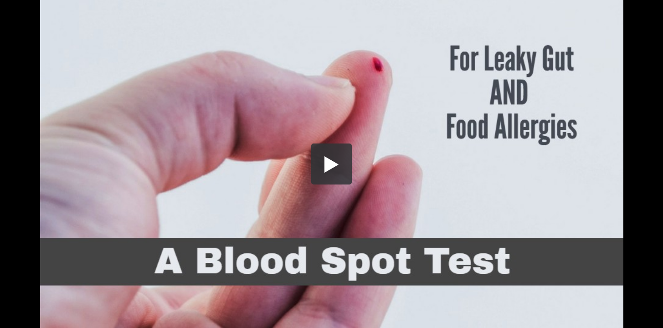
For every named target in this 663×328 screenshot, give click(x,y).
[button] (331, 164)
